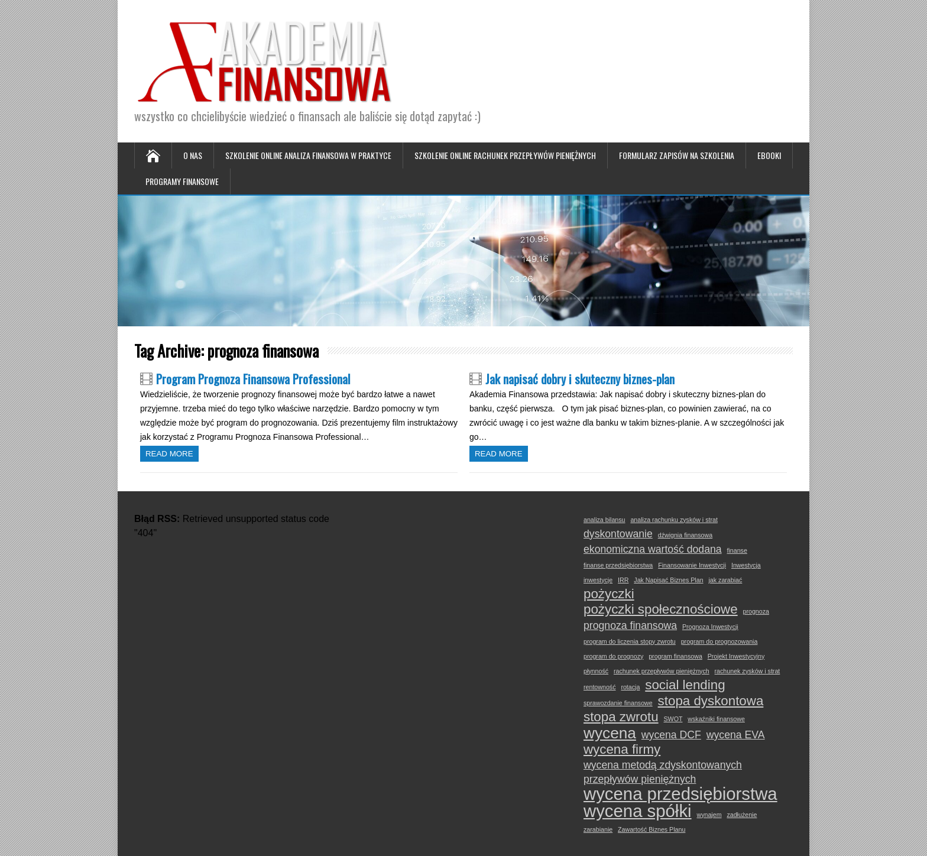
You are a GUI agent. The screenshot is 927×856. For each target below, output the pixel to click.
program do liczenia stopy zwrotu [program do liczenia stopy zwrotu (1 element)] (630, 641)
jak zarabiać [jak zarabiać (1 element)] (725, 579)
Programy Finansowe (182, 181)
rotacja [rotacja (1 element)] (630, 686)
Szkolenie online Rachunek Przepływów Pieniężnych (505, 155)
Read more (169, 453)
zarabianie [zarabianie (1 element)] (598, 829)
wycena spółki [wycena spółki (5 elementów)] (638, 811)
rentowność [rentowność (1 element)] (600, 686)
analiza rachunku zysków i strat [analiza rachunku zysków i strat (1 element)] (673, 519)
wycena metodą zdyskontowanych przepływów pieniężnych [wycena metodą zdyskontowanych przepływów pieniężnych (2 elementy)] (663, 772)
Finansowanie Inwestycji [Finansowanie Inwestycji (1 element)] (692, 565)
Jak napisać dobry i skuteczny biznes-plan (580, 378)
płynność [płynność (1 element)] (596, 671)
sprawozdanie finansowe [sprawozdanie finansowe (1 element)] (618, 702)
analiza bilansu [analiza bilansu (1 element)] (604, 519)
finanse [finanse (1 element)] (737, 550)
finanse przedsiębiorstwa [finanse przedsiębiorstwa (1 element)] (618, 565)
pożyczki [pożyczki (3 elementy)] (609, 594)
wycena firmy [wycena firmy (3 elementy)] (622, 749)
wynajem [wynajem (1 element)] (708, 814)
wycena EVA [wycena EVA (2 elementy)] (735, 735)
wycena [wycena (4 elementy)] (610, 733)
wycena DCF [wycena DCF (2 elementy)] (671, 735)
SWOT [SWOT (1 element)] (672, 718)
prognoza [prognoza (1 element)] (756, 611)
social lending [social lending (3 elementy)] (685, 685)
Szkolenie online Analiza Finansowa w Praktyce (308, 155)
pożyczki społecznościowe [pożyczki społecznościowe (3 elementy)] (661, 609)
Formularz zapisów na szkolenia (676, 155)
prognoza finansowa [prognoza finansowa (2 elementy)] (630, 625)
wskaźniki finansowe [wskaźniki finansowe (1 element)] (716, 718)
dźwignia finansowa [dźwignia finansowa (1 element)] (685, 535)
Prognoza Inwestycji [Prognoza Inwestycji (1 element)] (710, 626)
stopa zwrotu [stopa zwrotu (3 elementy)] (621, 717)
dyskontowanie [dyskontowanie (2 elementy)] (618, 534)
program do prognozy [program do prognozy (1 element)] (613, 656)
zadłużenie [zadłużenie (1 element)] (742, 814)
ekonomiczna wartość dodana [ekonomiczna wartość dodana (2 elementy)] (653, 549)
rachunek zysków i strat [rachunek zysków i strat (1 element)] (747, 671)
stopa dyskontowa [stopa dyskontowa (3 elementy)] (711, 701)
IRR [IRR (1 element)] (623, 579)
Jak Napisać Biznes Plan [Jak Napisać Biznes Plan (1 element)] (668, 579)
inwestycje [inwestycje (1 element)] (598, 579)
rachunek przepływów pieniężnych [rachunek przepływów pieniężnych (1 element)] (661, 671)
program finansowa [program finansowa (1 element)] (675, 656)
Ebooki (769, 155)
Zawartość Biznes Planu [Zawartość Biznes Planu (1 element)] (651, 829)
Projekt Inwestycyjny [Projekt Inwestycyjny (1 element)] (736, 656)
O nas (192, 155)
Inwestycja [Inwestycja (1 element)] (746, 565)
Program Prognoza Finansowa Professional (253, 378)
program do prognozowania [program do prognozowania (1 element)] (719, 641)
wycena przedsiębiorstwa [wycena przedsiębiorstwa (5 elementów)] (680, 794)
